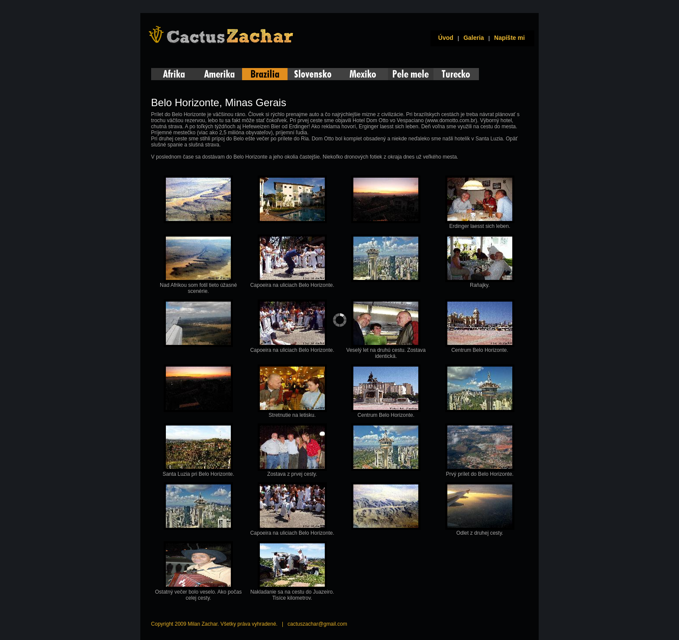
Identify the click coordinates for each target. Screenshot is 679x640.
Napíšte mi (509, 37)
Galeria (473, 37)
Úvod (444, 37)
